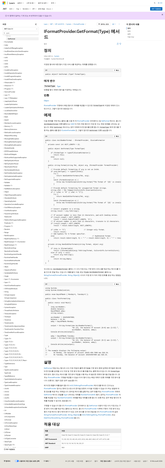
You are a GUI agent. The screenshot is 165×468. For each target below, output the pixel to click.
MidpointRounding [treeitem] (10, 135)
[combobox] (21, 29)
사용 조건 (137, 461)
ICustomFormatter (68, 130)
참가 (96, 461)
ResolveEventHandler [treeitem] (11, 251)
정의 (129, 28)
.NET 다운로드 (156, 9)
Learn (46, 24)
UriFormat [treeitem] (7, 420)
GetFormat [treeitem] (11, 39)
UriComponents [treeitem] (9, 417)
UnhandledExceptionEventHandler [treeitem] (15, 407)
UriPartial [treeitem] (7, 435)
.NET (51, 24)
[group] (82, 202)
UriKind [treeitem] (6, 429)
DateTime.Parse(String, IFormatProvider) (59, 418)
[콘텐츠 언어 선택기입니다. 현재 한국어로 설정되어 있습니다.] (7, 461)
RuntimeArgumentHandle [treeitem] (12, 254)
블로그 (88, 461)
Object (46, 100)
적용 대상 (130, 37)
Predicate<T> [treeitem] (9, 223)
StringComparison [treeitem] (10, 298)
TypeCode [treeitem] (7, 373)
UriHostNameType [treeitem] (10, 426)
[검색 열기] (155, 3)
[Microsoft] (4, 3)
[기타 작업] (119, 24)
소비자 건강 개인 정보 (122, 461)
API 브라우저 (59, 24)
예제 (129, 31)
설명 (129, 34)
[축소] (36, 24)
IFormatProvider (79, 24)
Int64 (73, 124)
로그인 (160, 3)
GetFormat (105, 121)
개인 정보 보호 (105, 461)
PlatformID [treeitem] (8, 217)
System (68, 24)
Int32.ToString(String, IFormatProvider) (96, 415)
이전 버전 (79, 461)
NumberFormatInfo (88, 394)
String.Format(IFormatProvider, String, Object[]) (62, 275)
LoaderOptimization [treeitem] (11, 104)
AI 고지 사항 (69, 461)
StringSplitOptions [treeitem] (10, 304)
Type (59, 86)
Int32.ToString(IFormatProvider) (82, 385)
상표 (144, 461)
